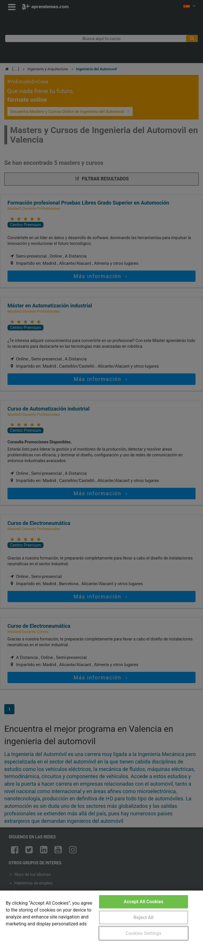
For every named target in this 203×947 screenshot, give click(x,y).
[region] (101, 919)
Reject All (144, 917)
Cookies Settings (143, 933)
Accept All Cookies (143, 901)
